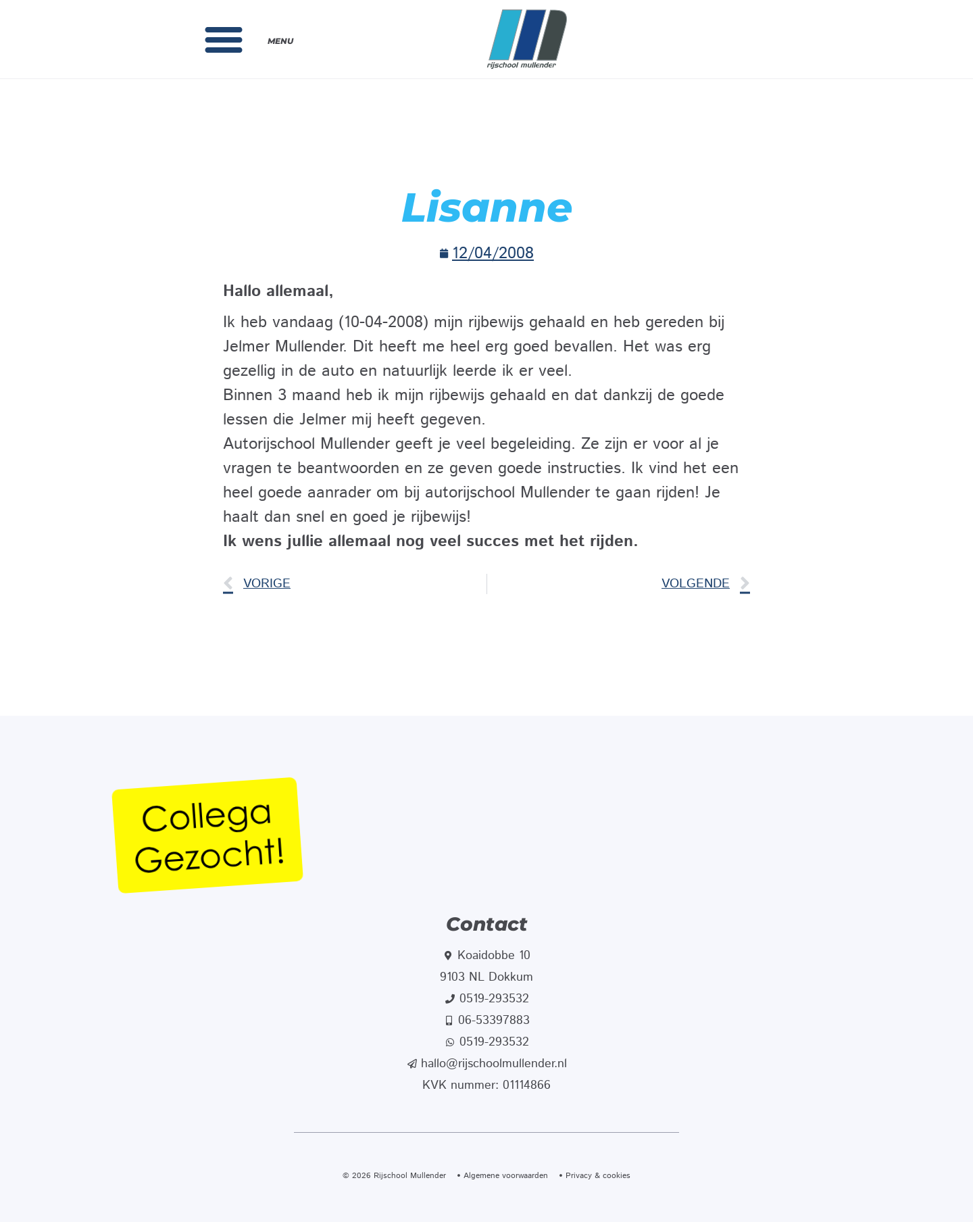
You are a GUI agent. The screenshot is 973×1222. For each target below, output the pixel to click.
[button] (223, 39)
